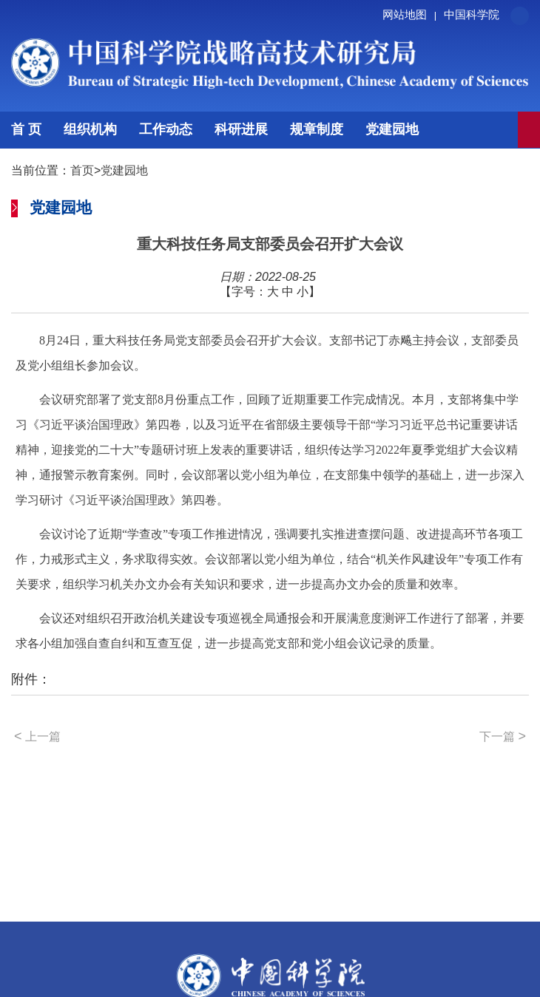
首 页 (26, 129)
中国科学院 (471, 14)
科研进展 (241, 129)
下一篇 (502, 736)
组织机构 (90, 129)
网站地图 (411, 14)
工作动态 (165, 129)
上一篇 (37, 736)
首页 (82, 170)
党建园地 (392, 129)
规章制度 (316, 129)
